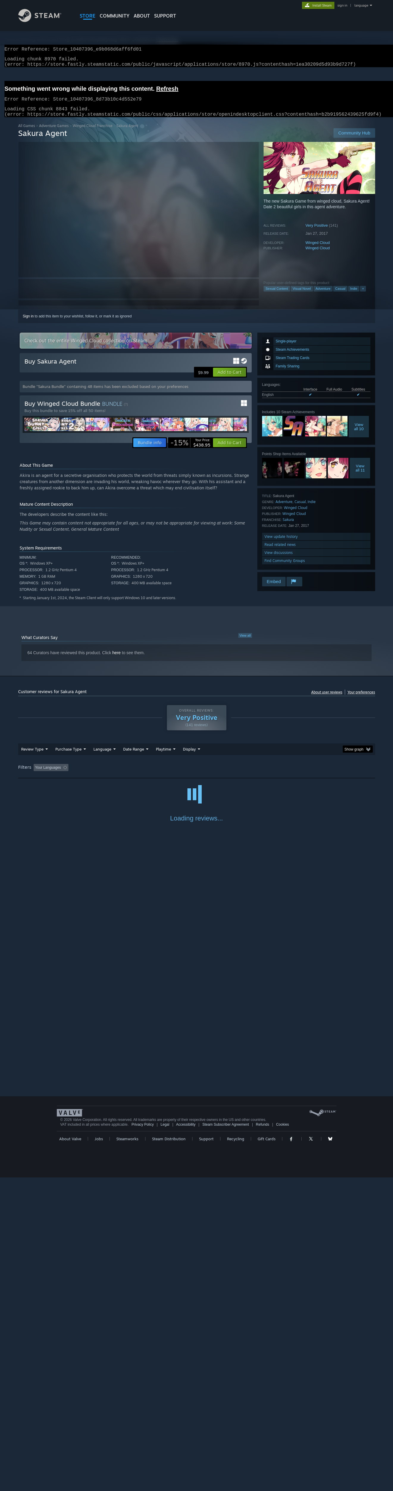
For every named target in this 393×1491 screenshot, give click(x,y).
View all (245, 642)
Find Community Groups (284, 568)
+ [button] (363, 295)
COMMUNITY (114, 16)
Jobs (99, 1452)
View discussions (278, 559)
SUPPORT (165, 16)
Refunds (262, 1438)
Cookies (282, 1438)
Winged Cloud (318, 250)
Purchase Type (68, 756)
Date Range (133, 756)
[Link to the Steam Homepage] (44, 20)
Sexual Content (277, 295)
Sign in (28, 323)
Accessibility (185, 1438)
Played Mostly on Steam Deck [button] (196, 775)
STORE (87, 16)
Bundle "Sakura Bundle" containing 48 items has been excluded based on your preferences (105, 393)
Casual (340, 295)
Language (102, 756)
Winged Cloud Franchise (92, 133)
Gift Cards (266, 1452)
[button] (229, 379)
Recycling (235, 1452)
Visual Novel (302, 295)
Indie (353, 295)
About (142, 16)
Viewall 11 (360, 475)
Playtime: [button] (154, 775)
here (116, 659)
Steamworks (127, 1452)
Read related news (280, 551)
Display (189, 756)
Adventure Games (54, 133)
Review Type (32, 756)
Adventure (323, 295)
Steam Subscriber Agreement (225, 1438)
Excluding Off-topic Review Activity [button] (108, 775)
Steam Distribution (169, 1452)
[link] (190, 450)
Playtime (163, 756)
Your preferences (361, 699)
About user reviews (326, 699)
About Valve (70, 1452)
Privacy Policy (142, 1438)
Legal (165, 1438)
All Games (26, 133)
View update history (281, 543)
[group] (196, 775)
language (361, 5)
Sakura (288, 526)
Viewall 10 (359, 433)
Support (206, 1452)
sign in (342, 5)
